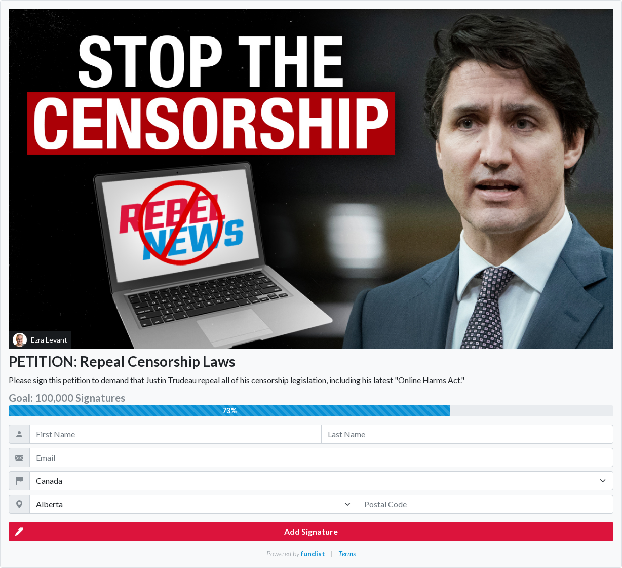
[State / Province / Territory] (193, 504)
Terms (347, 553)
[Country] (321, 480)
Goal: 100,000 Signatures (67, 398)
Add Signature (176, 531)
